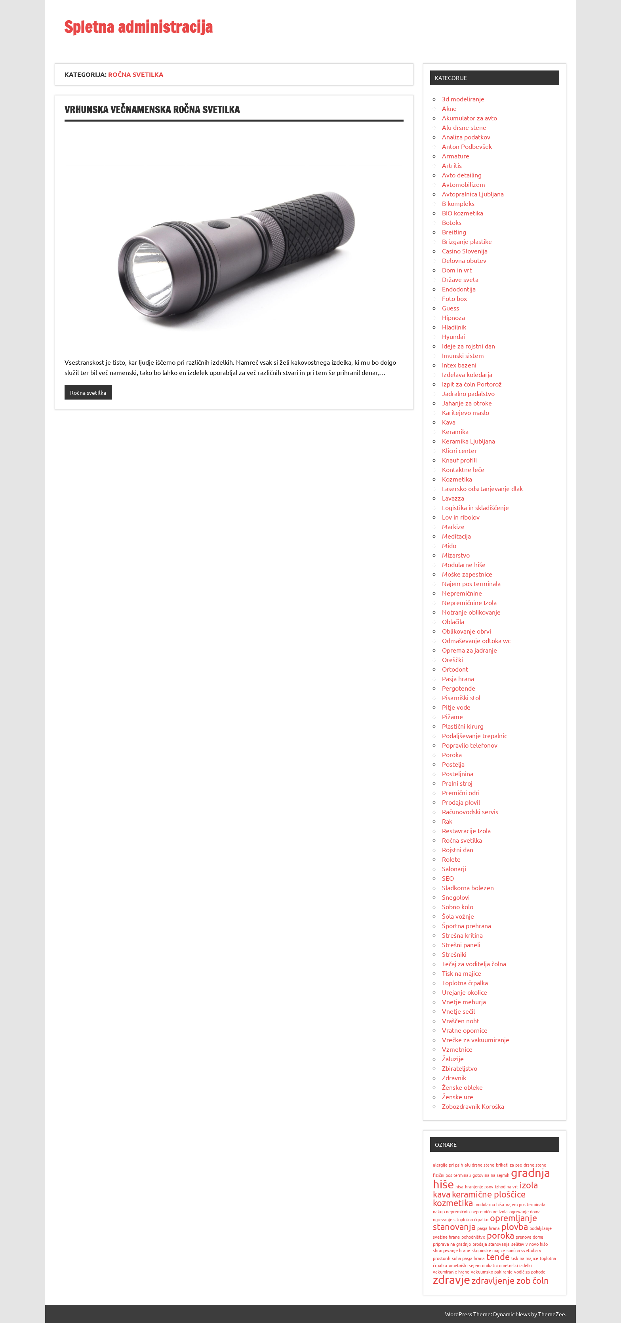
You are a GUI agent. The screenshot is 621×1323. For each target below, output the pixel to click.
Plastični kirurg (463, 726)
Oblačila (453, 621)
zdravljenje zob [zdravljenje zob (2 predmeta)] (501, 1280)
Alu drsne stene (464, 127)
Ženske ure (457, 1096)
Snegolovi (456, 897)
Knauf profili (459, 460)
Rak (447, 821)
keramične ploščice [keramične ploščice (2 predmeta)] (489, 1194)
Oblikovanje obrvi (466, 631)
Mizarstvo (456, 555)
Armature (455, 156)
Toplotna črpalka (465, 982)
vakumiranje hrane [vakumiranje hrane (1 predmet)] (451, 1271)
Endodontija (459, 289)
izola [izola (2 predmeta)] (529, 1185)
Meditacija (456, 536)
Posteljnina (457, 773)
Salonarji (454, 868)
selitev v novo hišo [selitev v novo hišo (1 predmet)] (529, 1244)
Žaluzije (453, 1058)
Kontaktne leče (463, 469)
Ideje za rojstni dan (468, 346)
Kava (448, 422)
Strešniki (454, 954)
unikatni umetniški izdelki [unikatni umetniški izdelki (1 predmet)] (507, 1265)
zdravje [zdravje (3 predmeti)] (451, 1279)
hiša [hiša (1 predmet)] (459, 1186)
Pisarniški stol (461, 697)
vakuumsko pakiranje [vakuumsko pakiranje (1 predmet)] (491, 1271)
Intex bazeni (459, 365)
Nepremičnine (462, 593)
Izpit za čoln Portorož (472, 384)
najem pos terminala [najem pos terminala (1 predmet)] (525, 1204)
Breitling (454, 232)
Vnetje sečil (458, 1011)
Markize (453, 526)
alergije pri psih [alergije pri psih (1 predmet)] (448, 1164)
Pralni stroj (457, 783)
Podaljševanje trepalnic (474, 735)
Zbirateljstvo (459, 1068)
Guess (450, 308)
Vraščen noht (460, 1020)
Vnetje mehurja (464, 1001)
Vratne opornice (465, 1030)
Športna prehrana (466, 925)
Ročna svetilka (88, 392)
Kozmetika (457, 479)
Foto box (454, 298)
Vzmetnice (457, 1049)
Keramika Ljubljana (468, 441)
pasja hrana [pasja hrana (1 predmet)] (488, 1228)
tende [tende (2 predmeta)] (498, 1256)
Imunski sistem (463, 355)
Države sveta (460, 279)
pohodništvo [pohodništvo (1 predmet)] (473, 1237)
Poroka (452, 754)
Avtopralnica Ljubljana (473, 194)
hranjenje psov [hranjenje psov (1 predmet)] (479, 1186)
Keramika (455, 431)
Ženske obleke (462, 1087)
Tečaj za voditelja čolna (474, 963)
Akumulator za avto (469, 118)
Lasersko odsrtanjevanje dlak (482, 488)
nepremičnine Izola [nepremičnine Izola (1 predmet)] (489, 1211)
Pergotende (458, 688)
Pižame (452, 716)
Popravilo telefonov (469, 745)
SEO (448, 878)
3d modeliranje (463, 99)
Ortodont (455, 669)
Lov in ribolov (461, 517)
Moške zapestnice (467, 574)
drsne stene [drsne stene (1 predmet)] (535, 1164)
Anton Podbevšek (467, 146)
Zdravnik (454, 1077)
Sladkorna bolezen (468, 887)
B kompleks (458, 203)
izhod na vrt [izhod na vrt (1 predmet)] (506, 1186)
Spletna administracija (138, 26)
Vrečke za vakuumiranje (475, 1039)
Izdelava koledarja (467, 374)
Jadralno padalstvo (468, 393)
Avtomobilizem (463, 184)
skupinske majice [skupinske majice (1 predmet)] (488, 1250)
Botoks (451, 222)
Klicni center (459, 450)
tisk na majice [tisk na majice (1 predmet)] (524, 1258)
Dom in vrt (457, 270)
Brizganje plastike (467, 241)
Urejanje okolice (464, 992)
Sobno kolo (457, 906)
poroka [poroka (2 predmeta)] (500, 1235)
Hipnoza (453, 317)
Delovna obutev (464, 260)
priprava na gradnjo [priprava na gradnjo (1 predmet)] (452, 1244)
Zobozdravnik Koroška (473, 1106)
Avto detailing (462, 175)
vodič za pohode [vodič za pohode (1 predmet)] (529, 1271)
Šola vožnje (458, 916)
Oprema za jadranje (469, 650)
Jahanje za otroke (467, 403)
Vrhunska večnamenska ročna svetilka (152, 109)
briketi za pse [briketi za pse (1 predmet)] (509, 1164)
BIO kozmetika (462, 213)
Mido (449, 545)
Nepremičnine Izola (469, 602)
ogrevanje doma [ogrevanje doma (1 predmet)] (525, 1211)
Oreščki (452, 659)
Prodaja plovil (461, 802)
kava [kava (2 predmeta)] (441, 1194)
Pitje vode (456, 707)
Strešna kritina (462, 935)
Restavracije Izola (466, 830)
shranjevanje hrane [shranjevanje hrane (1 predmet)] (451, 1250)
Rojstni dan (457, 849)
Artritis (452, 165)
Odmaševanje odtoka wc (476, 640)
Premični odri (461, 792)
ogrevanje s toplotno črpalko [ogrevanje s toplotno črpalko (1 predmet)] (460, 1219)
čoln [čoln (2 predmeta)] (540, 1280)
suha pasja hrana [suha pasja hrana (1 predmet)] (468, 1258)
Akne (449, 108)
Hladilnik (454, 327)
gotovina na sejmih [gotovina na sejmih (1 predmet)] (490, 1175)
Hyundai (453, 336)
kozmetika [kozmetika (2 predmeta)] (453, 1202)
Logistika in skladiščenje (475, 507)
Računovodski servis (470, 811)
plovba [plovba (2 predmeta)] (514, 1226)
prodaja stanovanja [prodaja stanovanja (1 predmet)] (491, 1244)
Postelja (453, 764)
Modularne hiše (464, 564)
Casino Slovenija (465, 251)
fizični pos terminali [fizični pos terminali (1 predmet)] (452, 1175)
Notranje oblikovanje (471, 612)
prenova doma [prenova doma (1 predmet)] (529, 1237)
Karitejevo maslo (465, 412)
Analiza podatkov (466, 137)
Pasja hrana (458, 678)
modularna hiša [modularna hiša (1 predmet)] (489, 1204)
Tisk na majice (461, 973)
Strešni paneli (461, 944)
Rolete (451, 859)
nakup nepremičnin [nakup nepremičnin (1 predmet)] (451, 1211)
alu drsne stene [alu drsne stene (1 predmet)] (479, 1164)
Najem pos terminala (471, 583)
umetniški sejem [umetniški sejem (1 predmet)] (464, 1265)
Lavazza (453, 498)
